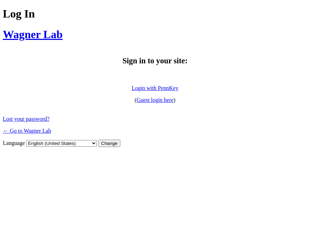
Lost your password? (26, 119)
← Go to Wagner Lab (27, 131)
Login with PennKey (155, 88)
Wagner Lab (33, 34)
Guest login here (155, 100)
